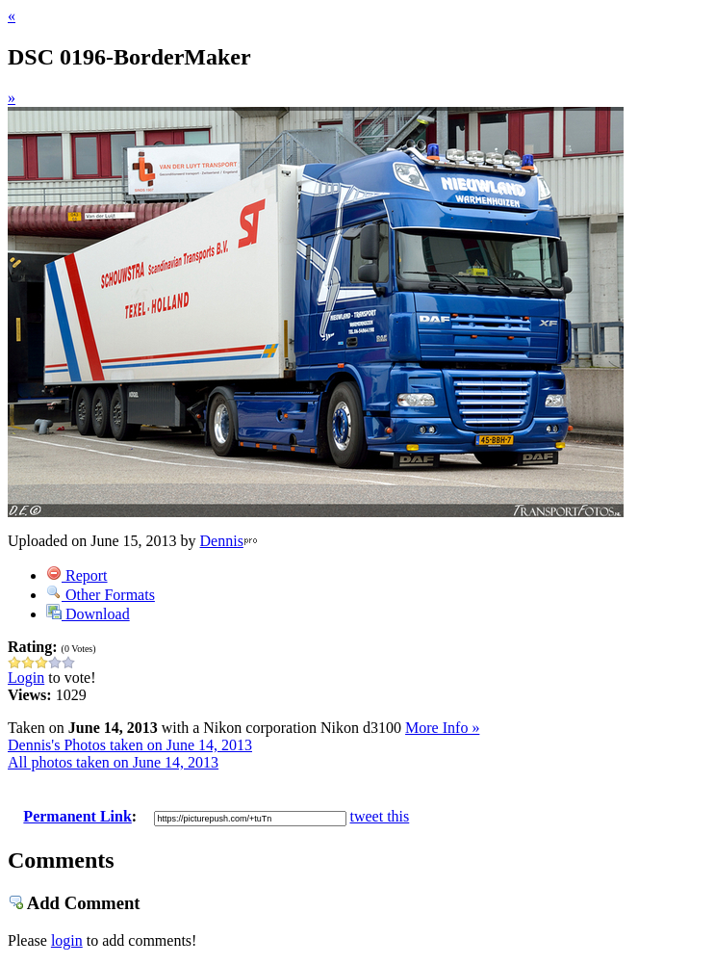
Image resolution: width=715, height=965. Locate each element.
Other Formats (100, 595)
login (67, 940)
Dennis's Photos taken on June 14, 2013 (130, 745)
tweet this (380, 816)
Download (88, 614)
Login (26, 677)
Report (77, 575)
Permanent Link (77, 816)
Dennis (221, 541)
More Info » (442, 727)
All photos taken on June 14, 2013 (113, 762)
